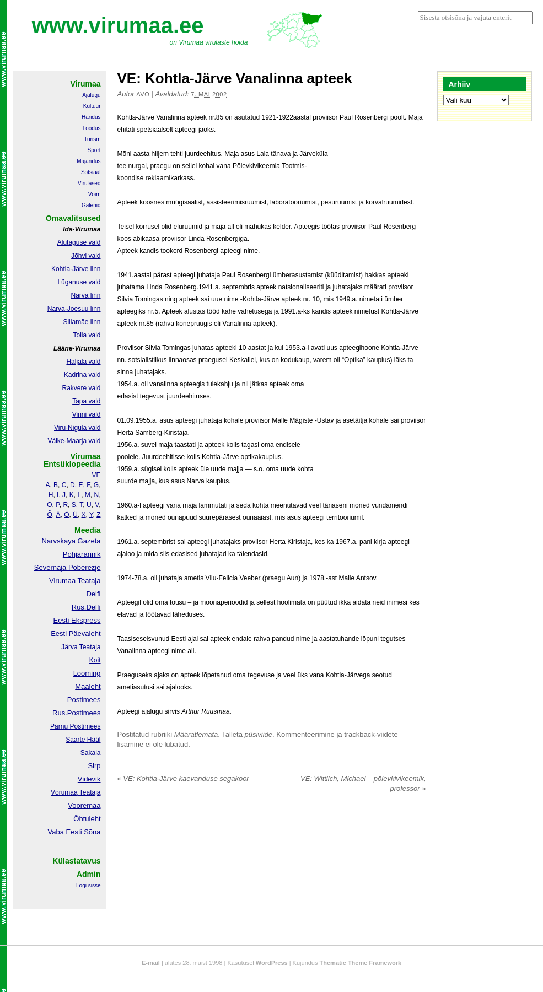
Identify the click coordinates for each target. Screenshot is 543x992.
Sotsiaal (91, 172)
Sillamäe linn (81, 322)
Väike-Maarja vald (73, 441)
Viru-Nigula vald (77, 428)
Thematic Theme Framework (361, 962)
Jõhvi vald (85, 256)
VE (96, 475)
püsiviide (259, 734)
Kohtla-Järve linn (75, 269)
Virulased (89, 183)
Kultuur (92, 106)
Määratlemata (196, 734)
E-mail (151, 962)
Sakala (90, 753)
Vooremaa (84, 805)
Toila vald (86, 335)
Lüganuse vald (78, 282)
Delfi (93, 594)
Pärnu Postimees (75, 726)
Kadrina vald (82, 375)
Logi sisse (88, 885)
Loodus (92, 128)
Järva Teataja (80, 647)
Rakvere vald (81, 388)
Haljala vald (83, 361)
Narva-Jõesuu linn (74, 308)
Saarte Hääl (83, 739)
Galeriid (91, 205)
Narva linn (85, 295)
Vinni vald (86, 414)
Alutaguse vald (79, 242)
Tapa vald (86, 401)
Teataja (89, 792)
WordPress (272, 962)
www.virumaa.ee (118, 25)
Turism (92, 139)
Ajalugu (91, 95)
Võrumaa (64, 792)
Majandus (88, 161)
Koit (95, 660)
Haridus (91, 117)
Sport (94, 150)
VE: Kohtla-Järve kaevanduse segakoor (183, 778)
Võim (94, 194)
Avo (142, 94)
